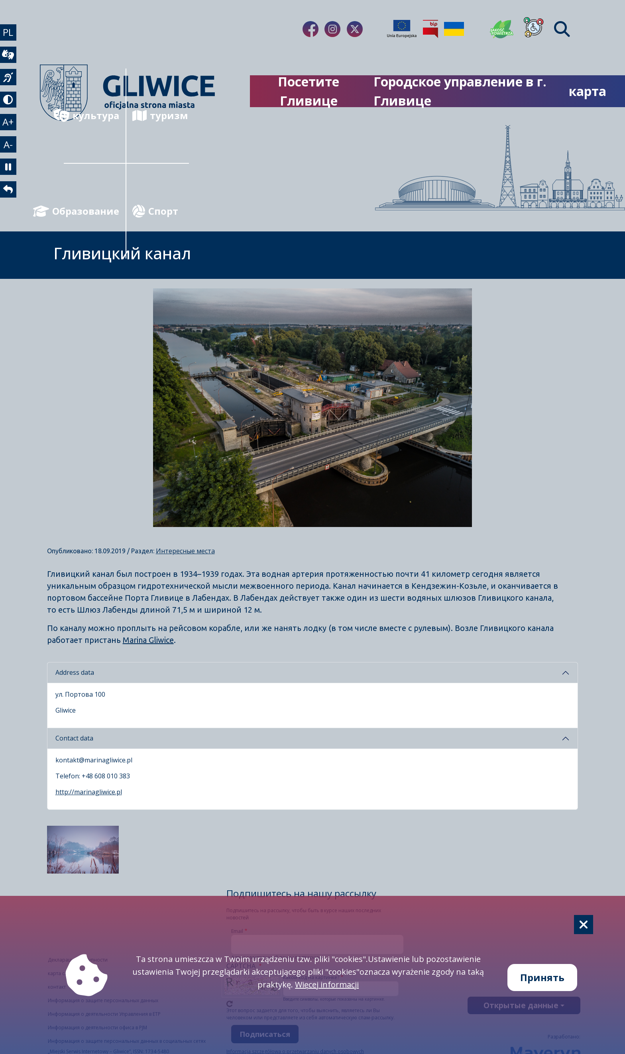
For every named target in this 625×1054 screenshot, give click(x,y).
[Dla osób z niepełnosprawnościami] (534, 29)
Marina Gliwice (148, 640)
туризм (160, 115)
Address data (74, 672)
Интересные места (185, 551)
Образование (91, 210)
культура (91, 115)
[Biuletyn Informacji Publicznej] (430, 29)
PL (9, 33)
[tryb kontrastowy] (9, 110)
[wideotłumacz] (9, 59)
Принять (542, 977)
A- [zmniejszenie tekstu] (9, 161)
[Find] (562, 29)
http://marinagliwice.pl (88, 792)
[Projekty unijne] (402, 29)
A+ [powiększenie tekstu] (9, 135)
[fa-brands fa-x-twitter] (355, 29)
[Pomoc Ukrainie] (454, 29)
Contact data (74, 738)
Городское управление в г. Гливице (459, 91)
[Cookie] (583, 924)
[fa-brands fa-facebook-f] (310, 29)
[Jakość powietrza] (501, 29)
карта (587, 91)
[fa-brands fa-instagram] (332, 29)
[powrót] (9, 212)
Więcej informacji (327, 984)
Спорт (155, 210)
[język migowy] (9, 84)
